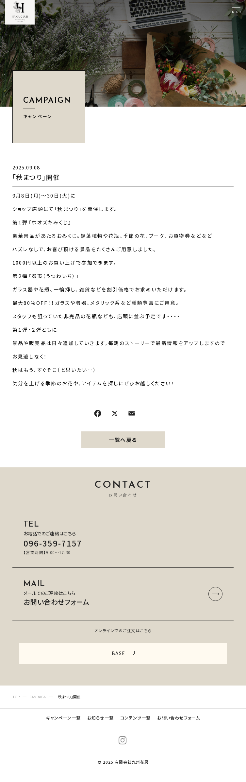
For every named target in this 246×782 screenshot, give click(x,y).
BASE (118, 653)
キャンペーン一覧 (63, 718)
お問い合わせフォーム (178, 718)
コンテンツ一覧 (135, 718)
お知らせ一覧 (100, 718)
